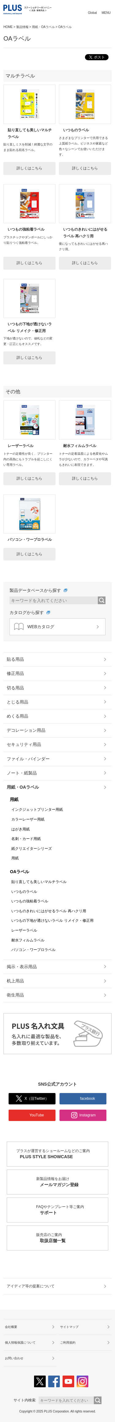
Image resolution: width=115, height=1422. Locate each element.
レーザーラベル (20, 446)
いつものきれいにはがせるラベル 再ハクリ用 (48, 911)
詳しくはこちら (29, 168)
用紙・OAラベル (43, 27)
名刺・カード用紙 (26, 839)
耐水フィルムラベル (79, 446)
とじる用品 (17, 701)
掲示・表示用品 (22, 966)
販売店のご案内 (72, 1238)
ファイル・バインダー (28, 758)
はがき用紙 (20, 829)
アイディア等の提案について (31, 1286)
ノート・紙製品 (22, 772)
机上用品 (15, 980)
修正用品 (15, 673)
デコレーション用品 (26, 730)
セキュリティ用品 (24, 744)
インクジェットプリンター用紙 (37, 809)
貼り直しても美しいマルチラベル (39, 882)
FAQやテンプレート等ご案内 (72, 1210)
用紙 (14, 799)
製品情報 (22, 27)
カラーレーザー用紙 (27, 819)
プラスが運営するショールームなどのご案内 (62, 1154)
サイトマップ (69, 1327)
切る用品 (15, 687)
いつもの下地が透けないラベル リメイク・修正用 (52, 920)
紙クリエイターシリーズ (31, 848)
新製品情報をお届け (72, 1182)
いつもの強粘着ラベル (26, 229)
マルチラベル (20, 75)
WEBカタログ (34, 626)
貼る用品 (15, 659)
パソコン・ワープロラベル (30, 539)
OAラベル (19, 871)
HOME (8, 27)
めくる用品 (17, 716)
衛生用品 (15, 994)
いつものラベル (76, 130)
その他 (13, 391)
